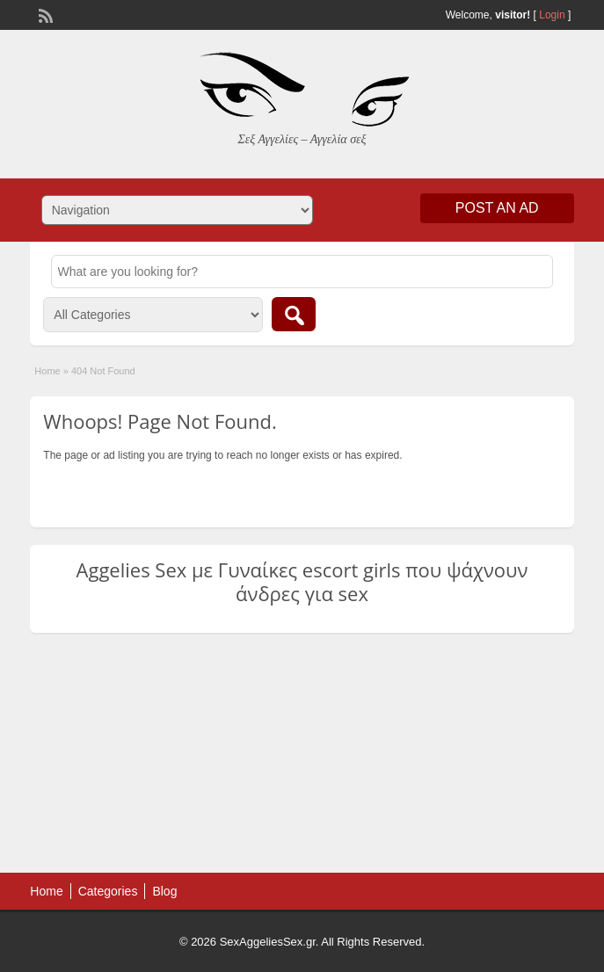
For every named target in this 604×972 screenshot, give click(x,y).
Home (47, 371)
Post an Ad (497, 207)
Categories (108, 891)
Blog (164, 891)
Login (551, 15)
